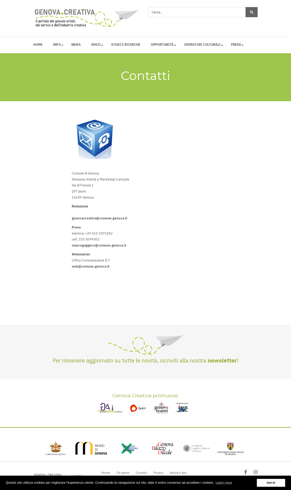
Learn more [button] (224, 482)
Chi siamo (123, 473)
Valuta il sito (178, 473)
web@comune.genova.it (91, 266)
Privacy (158, 473)
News (76, 45)
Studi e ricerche (125, 45)
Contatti (141, 473)
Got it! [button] (271, 482)
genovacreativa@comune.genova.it (99, 218)
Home (37, 45)
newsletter (222, 360)
